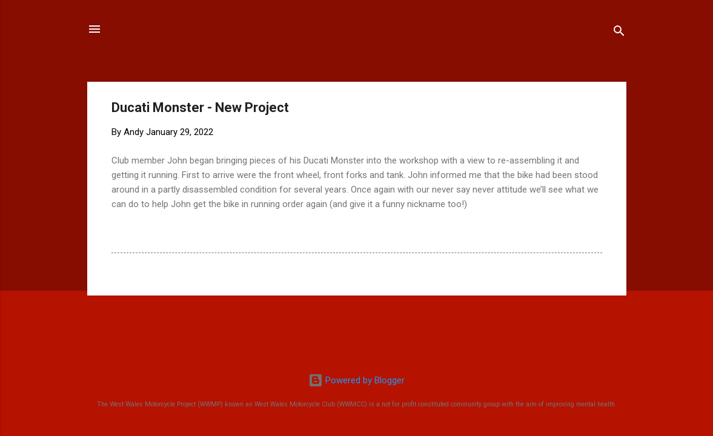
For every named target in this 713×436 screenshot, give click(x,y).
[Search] (619, 33)
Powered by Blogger (356, 380)
